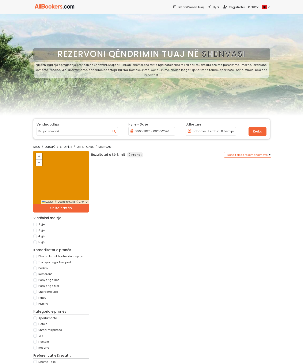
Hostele (43, 342)
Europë (50, 147)
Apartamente (47, 318)
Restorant (45, 274)
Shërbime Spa (48, 292)
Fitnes (42, 298)
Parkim (43, 268)
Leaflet (47, 201)
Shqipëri (66, 147)
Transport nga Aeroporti (55, 262)
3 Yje (41, 230)
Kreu (36, 147)
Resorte (43, 347)
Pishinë (43, 303)
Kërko (257, 131)
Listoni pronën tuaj (188, 7)
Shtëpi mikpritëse (50, 330)
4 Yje (41, 236)
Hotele (43, 324)
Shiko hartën (61, 208)
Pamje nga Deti (48, 280)
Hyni (213, 7)
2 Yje (41, 224)
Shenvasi (104, 147)
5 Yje (41, 242)
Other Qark (85, 147)
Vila (40, 336)
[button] (39, 156)
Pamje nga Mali (49, 286)
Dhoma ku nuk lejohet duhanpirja (60, 256)
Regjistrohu (234, 7)
